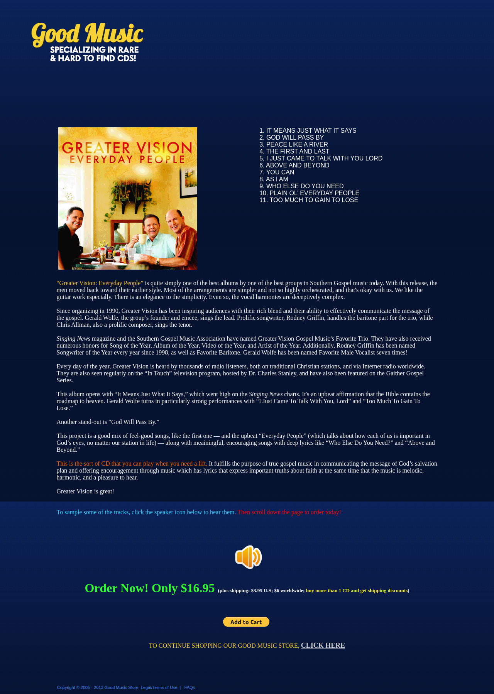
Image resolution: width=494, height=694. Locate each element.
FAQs (189, 687)
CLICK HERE (323, 645)
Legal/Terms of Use (159, 687)
